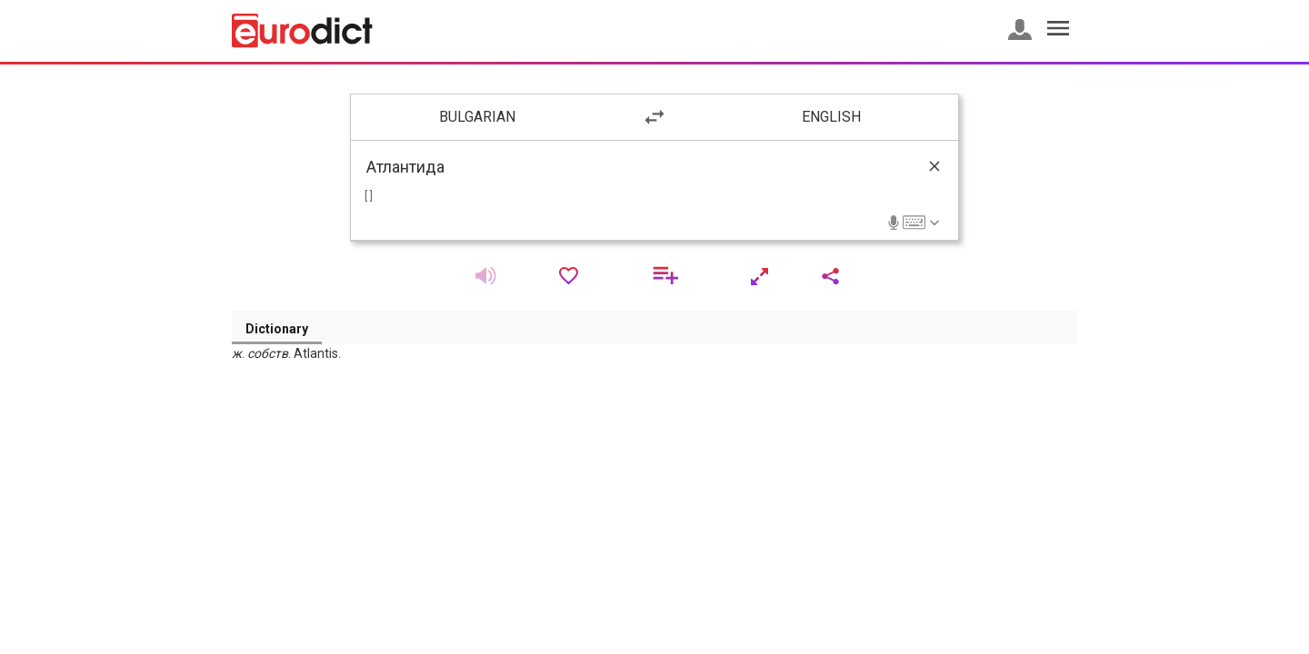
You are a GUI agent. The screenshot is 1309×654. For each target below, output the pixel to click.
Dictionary (276, 329)
